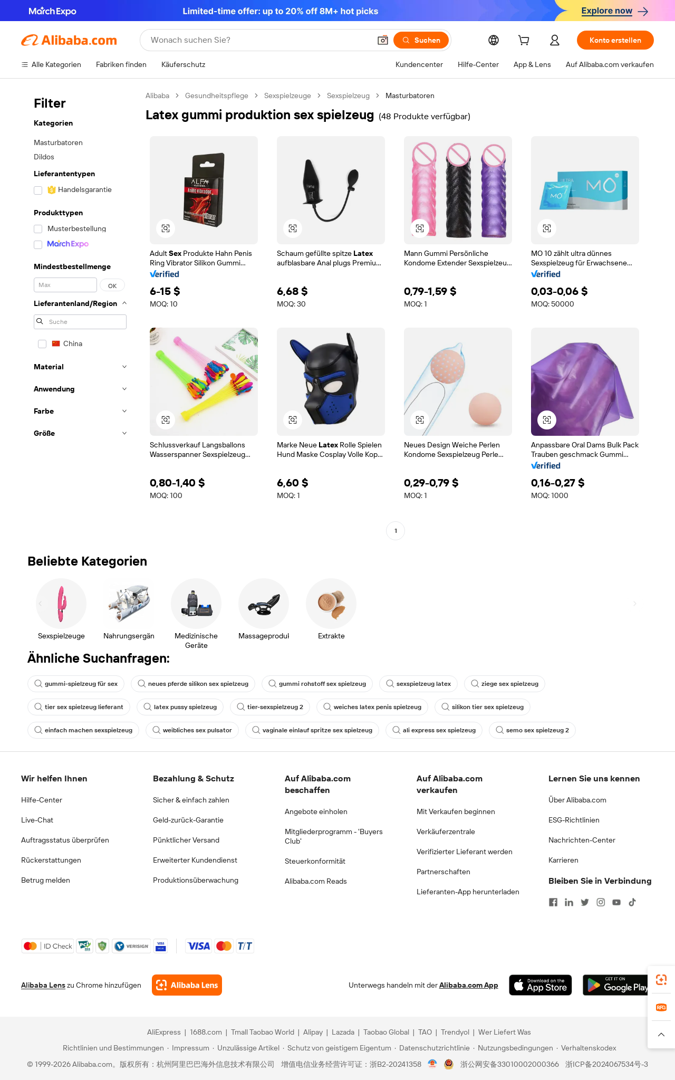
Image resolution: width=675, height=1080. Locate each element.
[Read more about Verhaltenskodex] (586, 1048)
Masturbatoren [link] (410, 95)
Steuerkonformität (315, 861)
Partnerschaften (443, 871)
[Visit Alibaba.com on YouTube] (616, 902)
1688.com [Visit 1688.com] (206, 1032)
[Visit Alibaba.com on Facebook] (553, 902)
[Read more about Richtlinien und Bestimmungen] (112, 1048)
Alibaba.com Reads (316, 881)
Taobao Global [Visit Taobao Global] (386, 1032)
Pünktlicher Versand (186, 840)
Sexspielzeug (348, 95)
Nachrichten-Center (581, 840)
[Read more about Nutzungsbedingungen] (513, 1048)
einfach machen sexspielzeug (83, 730)
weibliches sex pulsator (192, 730)
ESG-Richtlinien (574, 820)
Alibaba (157, 95)
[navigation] (80, 314)
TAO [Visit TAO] (425, 1032)
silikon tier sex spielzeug (482, 707)
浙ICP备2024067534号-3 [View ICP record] (606, 1064)
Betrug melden (45, 880)
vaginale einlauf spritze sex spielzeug (312, 730)
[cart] (526, 41)
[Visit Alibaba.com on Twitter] (585, 902)
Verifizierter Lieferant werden (465, 851)
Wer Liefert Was (504, 1032)
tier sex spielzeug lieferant (78, 707)
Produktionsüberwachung (195, 880)
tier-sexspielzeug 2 (270, 707)
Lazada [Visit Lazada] (343, 1032)
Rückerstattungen (51, 860)
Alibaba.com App (468, 985)
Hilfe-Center (41, 800)
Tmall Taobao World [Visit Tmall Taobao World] (262, 1032)
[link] (661, 979)
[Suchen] (421, 40)
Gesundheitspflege (216, 95)
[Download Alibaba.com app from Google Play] (618, 985)
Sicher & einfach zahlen (191, 800)
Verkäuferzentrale (446, 831)
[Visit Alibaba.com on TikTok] (632, 902)
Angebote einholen (316, 811)
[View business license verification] (433, 1064)
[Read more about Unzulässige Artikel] (246, 1048)
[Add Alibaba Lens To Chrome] (187, 985)
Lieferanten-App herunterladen (468, 891)
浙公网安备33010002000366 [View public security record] (509, 1064)
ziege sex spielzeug (504, 684)
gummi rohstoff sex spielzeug (317, 684)
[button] (383, 40)
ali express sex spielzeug (434, 730)
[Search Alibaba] (259, 40)
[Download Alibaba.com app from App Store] (540, 985)
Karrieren (563, 860)
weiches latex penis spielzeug (372, 707)
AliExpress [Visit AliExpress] (164, 1032)
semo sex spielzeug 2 (532, 730)
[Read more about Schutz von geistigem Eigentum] (337, 1048)
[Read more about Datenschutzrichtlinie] (432, 1048)
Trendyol (455, 1032)
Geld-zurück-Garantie (188, 820)
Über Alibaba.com (577, 800)
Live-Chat (37, 820)
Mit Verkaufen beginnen (456, 811)
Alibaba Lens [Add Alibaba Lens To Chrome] (43, 985)
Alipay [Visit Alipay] (313, 1032)
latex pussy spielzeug (180, 707)
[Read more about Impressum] (188, 1048)
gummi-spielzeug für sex (76, 684)
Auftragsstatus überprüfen (65, 840)
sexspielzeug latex (418, 684)
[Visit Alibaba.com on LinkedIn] (569, 902)
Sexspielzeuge (287, 95)
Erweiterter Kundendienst (195, 860)
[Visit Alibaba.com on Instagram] (600, 902)
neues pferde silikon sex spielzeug (193, 684)
